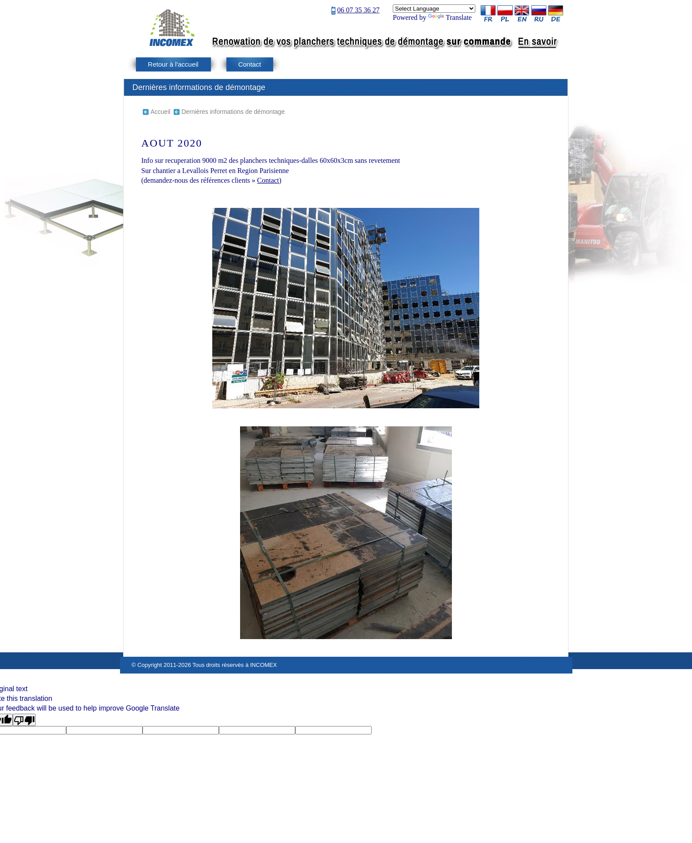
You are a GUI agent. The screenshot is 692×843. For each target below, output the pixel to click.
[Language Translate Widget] (434, 8)
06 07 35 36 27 (358, 10)
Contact (249, 64)
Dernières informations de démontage (233, 111)
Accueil (160, 111)
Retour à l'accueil (173, 64)
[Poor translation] (24, 720)
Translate (450, 17)
